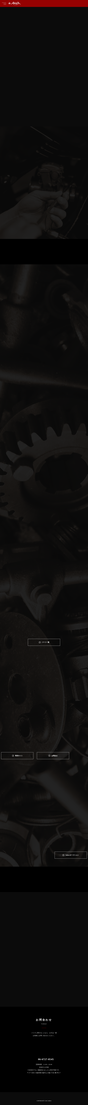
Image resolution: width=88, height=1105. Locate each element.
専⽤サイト (19, 756)
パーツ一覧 (45, 642)
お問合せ (54, 756)
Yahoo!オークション (72, 855)
